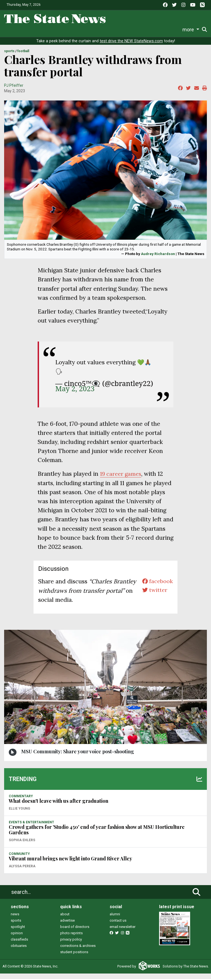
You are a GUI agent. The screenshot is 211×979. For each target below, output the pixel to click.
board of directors (74, 932)
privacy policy (71, 945)
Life (21, 29)
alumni (115, 920)
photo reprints (71, 938)
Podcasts (119, 29)
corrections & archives (78, 951)
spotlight (18, 932)
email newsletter (122, 932)
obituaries (19, 951)
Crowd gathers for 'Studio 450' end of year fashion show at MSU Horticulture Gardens (97, 835)
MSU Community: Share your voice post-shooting (77, 757)
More (175, 29)
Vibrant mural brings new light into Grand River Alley (70, 864)
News (10, 29)
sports (16, 926)
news (15, 920)
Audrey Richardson (158, 259)
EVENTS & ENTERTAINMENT (31, 828)
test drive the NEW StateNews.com (131, 46)
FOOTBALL (23, 57)
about (65, 920)
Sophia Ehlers (22, 845)
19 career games (121, 479)
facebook (157, 587)
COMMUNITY (19, 859)
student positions (74, 957)
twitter (154, 596)
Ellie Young (19, 814)
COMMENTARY (21, 802)
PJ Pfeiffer (13, 91)
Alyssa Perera (22, 872)
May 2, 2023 (75, 394)
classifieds (19, 945)
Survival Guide (60, 29)
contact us (118, 926)
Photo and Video (149, 29)
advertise (67, 926)
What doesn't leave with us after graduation (58, 806)
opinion (17, 938)
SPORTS (9, 57)
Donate (191, 30)
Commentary (92, 29)
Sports (35, 29)
